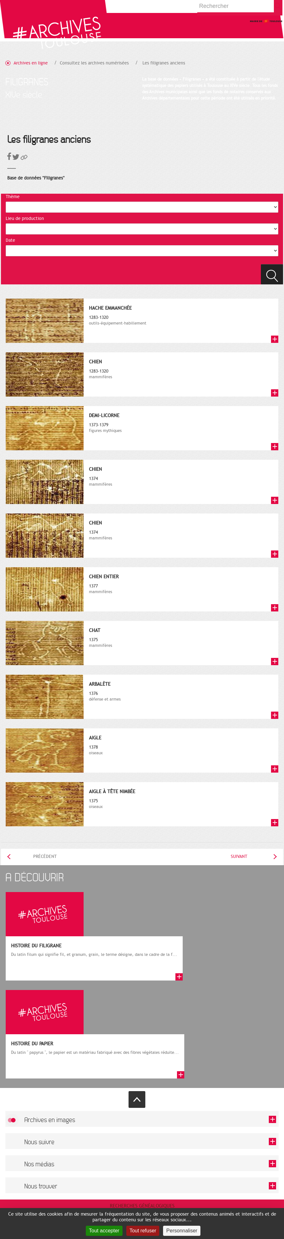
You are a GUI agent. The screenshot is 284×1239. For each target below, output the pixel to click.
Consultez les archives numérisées (94, 63)
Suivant (239, 856)
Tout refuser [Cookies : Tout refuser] (142, 1230)
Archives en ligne (31, 63)
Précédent (45, 856)
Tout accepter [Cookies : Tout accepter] (104, 1230)
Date (10, 240)
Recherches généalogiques (142, 1206)
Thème (13, 196)
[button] (24, 158)
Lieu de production (25, 218)
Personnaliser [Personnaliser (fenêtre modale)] (181, 1230)
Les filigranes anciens (163, 63)
